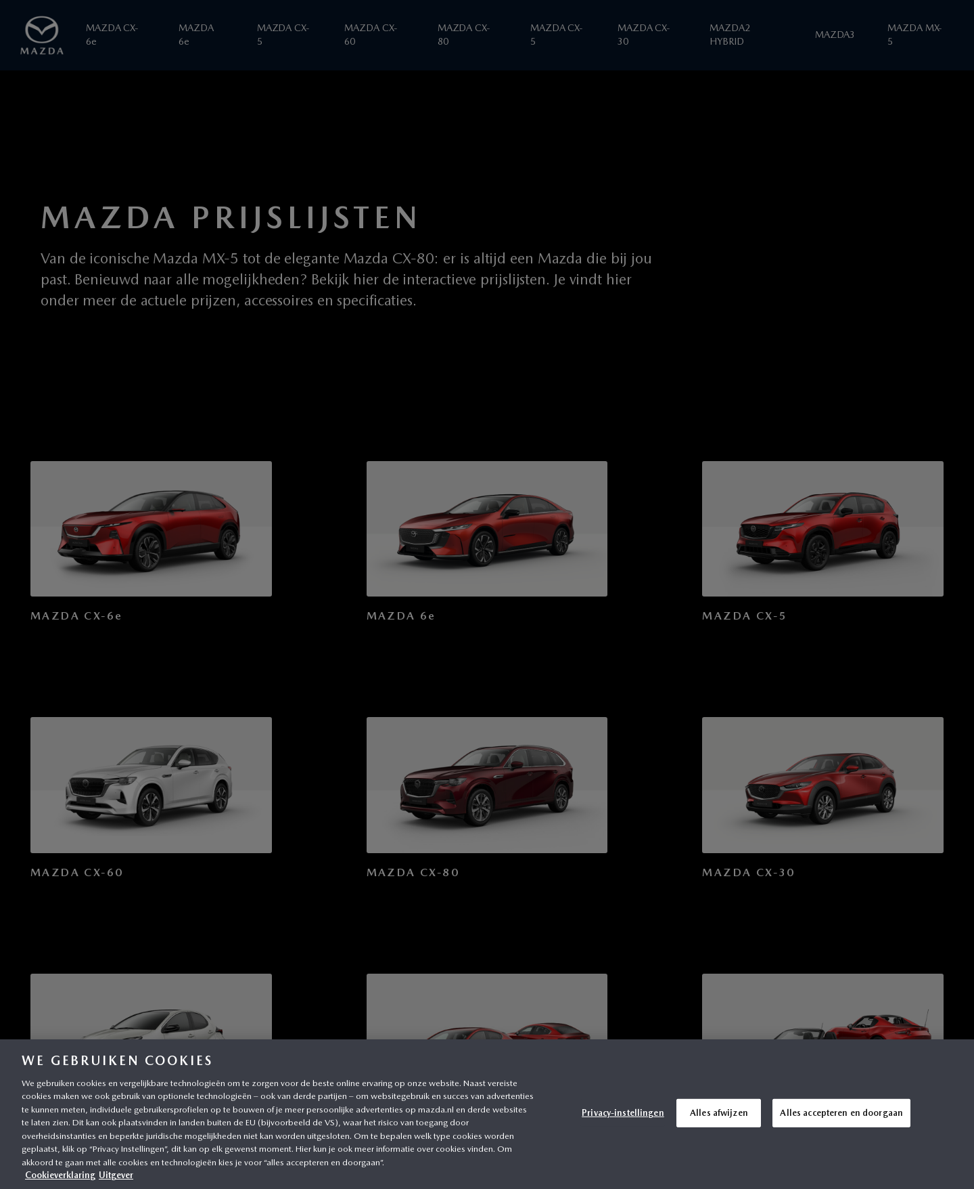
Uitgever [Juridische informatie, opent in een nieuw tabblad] (116, 1175)
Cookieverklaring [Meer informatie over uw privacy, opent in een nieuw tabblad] (60, 1175)
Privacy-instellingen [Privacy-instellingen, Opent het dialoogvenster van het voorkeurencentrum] (623, 1113)
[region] (487, 1114)
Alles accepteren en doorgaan (841, 1113)
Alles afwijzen (719, 1113)
